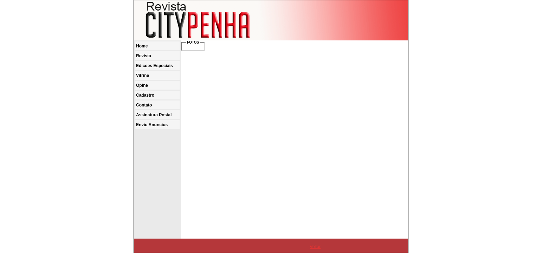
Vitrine (142, 75)
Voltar (315, 246)
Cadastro (145, 95)
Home (142, 46)
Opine (142, 85)
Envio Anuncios (152, 124)
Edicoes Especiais (154, 65)
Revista (143, 55)
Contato (144, 105)
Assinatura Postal (154, 114)
